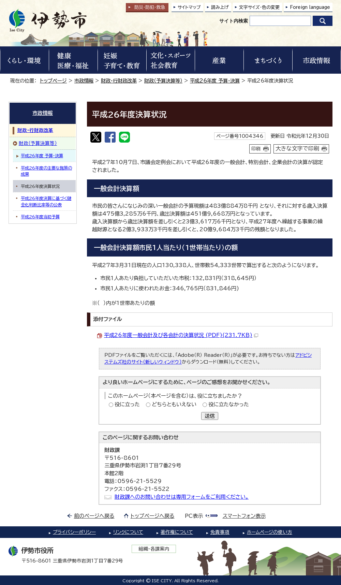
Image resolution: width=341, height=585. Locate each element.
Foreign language (310, 7)
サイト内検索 (233, 21)
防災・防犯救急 (149, 7)
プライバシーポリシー (74, 532)
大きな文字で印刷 (297, 148)
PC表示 (194, 515)
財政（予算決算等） (163, 80)
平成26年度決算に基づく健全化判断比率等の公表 (46, 201)
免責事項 (219, 532)
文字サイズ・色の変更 (259, 7)
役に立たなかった (228, 404)
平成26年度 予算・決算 (215, 80)
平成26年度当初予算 (40, 217)
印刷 (256, 148)
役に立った (127, 404)
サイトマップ (189, 7)
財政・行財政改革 (119, 80)
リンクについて (128, 532)
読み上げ (220, 7)
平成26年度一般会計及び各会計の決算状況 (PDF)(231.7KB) (181, 335)
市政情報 (83, 80)
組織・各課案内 (153, 548)
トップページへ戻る (153, 515)
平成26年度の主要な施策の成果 (46, 171)
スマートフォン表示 (244, 515)
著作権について (177, 532)
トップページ (53, 80)
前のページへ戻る (94, 515)
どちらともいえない (174, 404)
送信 (210, 416)
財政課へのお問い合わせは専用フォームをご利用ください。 (182, 496)
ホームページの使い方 (269, 532)
